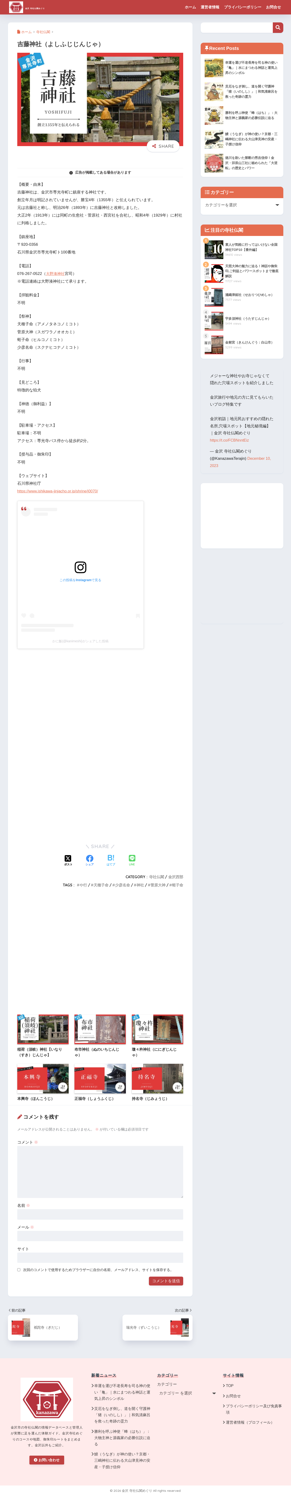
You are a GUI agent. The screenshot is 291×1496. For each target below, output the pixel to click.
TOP (230, 1386)
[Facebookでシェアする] (89, 861)
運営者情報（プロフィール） (250, 1422)
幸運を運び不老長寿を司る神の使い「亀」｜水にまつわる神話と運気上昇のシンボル (122, 1392)
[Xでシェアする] (68, 861)
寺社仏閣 (156, 876)
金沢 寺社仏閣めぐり (44, 7)
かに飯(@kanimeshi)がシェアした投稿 (80, 641)
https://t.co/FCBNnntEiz (230, 440)
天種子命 (101, 885)
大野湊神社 (56, 273)
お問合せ (273, 7)
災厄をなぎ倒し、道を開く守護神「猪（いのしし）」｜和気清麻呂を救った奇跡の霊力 (122, 1415)
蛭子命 (177, 885)
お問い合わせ (47, 1460)
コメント (27, 1142)
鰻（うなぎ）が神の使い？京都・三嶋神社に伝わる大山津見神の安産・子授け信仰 (122, 1460)
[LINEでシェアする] (132, 860)
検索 (278, 27)
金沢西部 (175, 876)
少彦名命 (122, 885)
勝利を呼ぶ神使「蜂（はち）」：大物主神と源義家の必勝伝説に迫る (122, 1437)
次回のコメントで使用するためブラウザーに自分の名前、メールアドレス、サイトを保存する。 (98, 1270)
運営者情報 (210, 7)
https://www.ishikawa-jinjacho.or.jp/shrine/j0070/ (59, 491)
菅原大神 (158, 885)
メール (25, 1227)
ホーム (190, 7)
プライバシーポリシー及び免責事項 (254, 1409)
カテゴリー (167, 1384)
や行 (83, 885)
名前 (23, 1205)
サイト (23, 1249)
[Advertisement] (100, 800)
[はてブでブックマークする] (111, 861)
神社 (140, 885)
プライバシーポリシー (242, 7)
